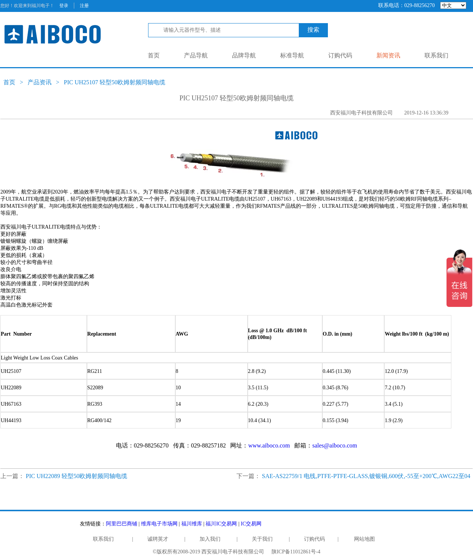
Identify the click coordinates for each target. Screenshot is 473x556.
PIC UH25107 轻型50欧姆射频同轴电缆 (114, 82)
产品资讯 (39, 82)
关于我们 (262, 539)
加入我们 (210, 539)
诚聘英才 (157, 539)
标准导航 (292, 55)
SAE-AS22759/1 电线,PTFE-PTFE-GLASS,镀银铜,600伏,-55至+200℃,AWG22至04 (366, 476)
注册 (84, 5)
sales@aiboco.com (334, 445)
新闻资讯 (388, 55)
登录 (63, 5)
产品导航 (196, 55)
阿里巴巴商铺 (121, 524)
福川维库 (191, 524)
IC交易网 (251, 524)
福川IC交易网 (221, 524)
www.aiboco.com (269, 445)
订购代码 (340, 55)
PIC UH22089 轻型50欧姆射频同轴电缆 (76, 476)
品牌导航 (244, 55)
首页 (154, 55)
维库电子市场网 (159, 524)
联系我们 (436, 55)
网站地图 (364, 539)
